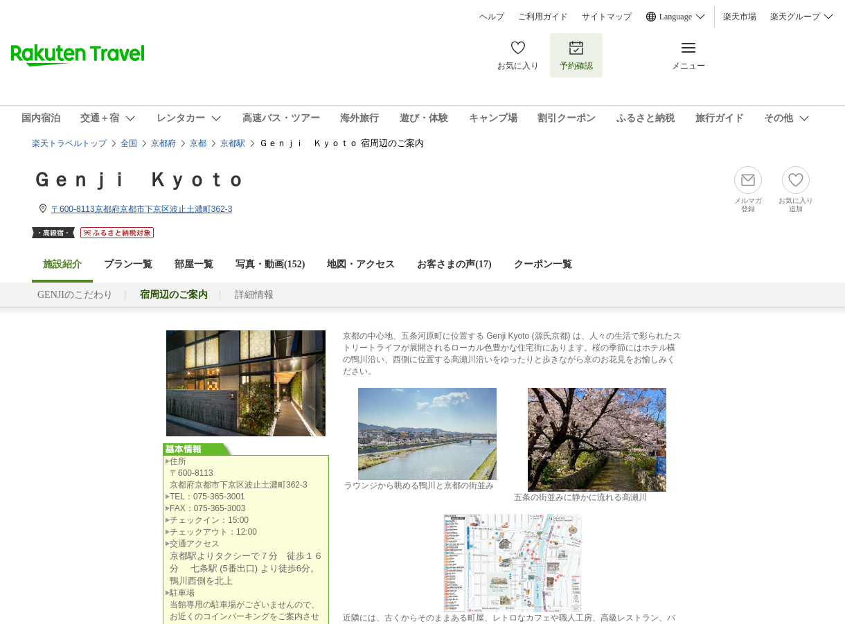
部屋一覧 (194, 264)
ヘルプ (491, 16)
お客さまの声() (454, 264)
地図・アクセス (361, 264)
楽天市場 (739, 16)
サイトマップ (607, 16)
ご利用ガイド (543, 16)
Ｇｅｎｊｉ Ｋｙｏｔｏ (138, 179)
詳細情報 (254, 294)
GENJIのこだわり (75, 294)
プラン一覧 (128, 264)
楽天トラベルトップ (69, 143)
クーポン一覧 (543, 264)
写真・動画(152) (270, 264)
